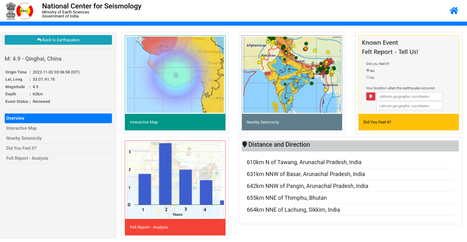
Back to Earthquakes (58, 40)
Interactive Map (21, 128)
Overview (15, 118)
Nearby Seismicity (24, 138)
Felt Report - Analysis (27, 158)
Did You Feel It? (21, 148)
